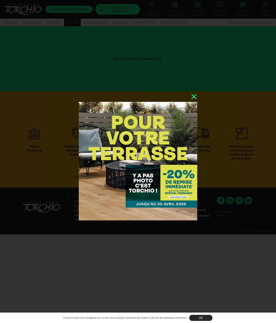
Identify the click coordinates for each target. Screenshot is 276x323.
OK (201, 318)
